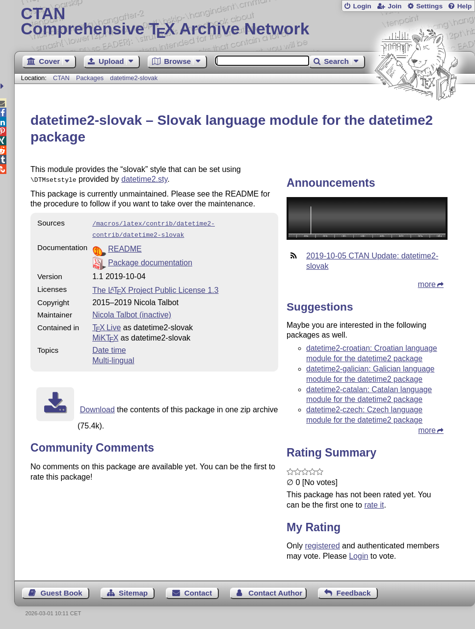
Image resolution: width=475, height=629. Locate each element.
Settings (429, 6)
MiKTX (105, 335)
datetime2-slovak (134, 78)
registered (322, 546)
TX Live (106, 324)
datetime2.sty (144, 179)
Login (362, 6)
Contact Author (275, 593)
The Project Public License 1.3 (155, 287)
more (427, 284)
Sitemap (133, 593)
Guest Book (61, 593)
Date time (109, 347)
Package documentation (150, 260)
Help (464, 6)
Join (394, 6)
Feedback (353, 593)
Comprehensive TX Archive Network (244, 22)
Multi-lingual (113, 357)
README (124, 246)
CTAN (61, 78)
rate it (374, 505)
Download (97, 406)
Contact (198, 593)
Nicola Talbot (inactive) (131, 312)
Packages (91, 78)
